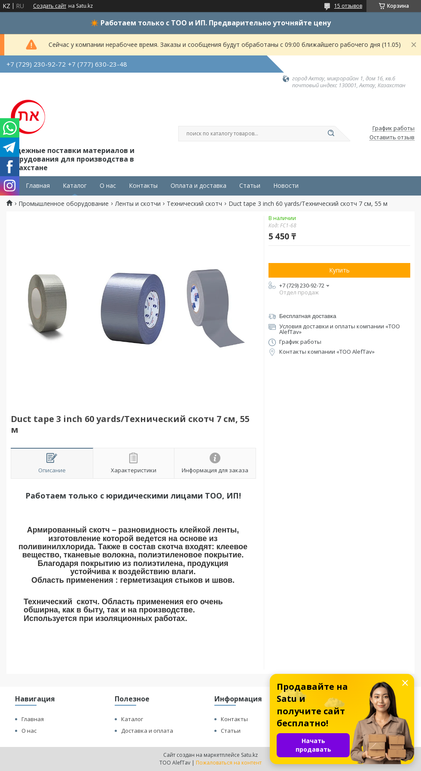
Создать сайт (49, 6)
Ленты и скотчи (138, 204)
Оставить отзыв (392, 138)
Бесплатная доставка (307, 316)
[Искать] (330, 133)
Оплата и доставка (198, 186)
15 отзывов (348, 5)
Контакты (143, 186)
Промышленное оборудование (63, 204)
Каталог (75, 186)
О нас (108, 186)
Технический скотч (194, 204)
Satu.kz (249, 755)
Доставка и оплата (147, 730)
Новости (286, 186)
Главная (38, 186)
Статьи (249, 186)
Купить (339, 270)
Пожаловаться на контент (229, 762)
